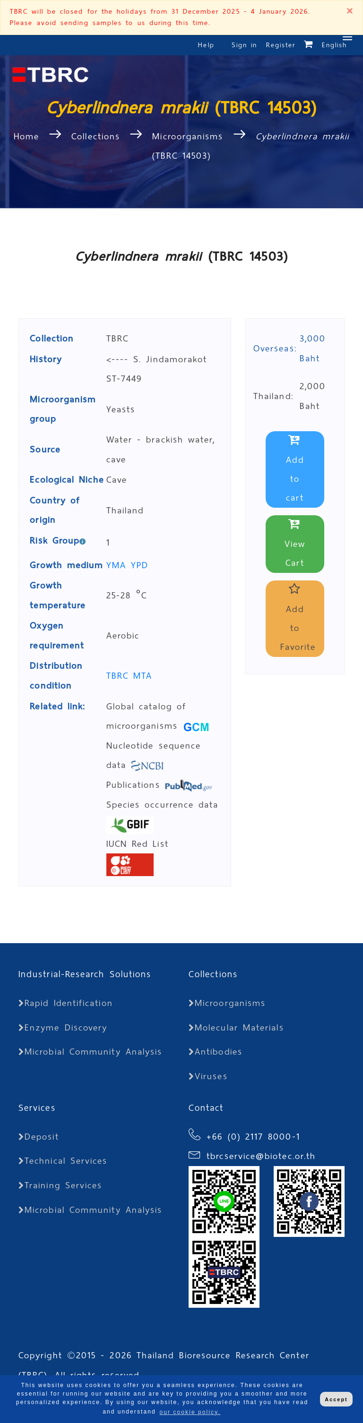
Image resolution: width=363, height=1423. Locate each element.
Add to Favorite (298, 619)
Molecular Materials (236, 1027)
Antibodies (215, 1051)
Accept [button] (336, 1399)
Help (206, 45)
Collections (95, 136)
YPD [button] (139, 565)
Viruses (208, 1076)
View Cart (295, 544)
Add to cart (294, 469)
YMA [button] (118, 565)
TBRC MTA (129, 675)
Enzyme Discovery (62, 1027)
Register (281, 45)
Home (29, 136)
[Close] (350, 11)
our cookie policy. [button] (189, 1412)
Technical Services (63, 1160)
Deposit (38, 1136)
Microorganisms (187, 136)
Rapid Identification (65, 1003)
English (334, 45)
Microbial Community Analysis (90, 1051)
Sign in (246, 45)
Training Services (60, 1185)
